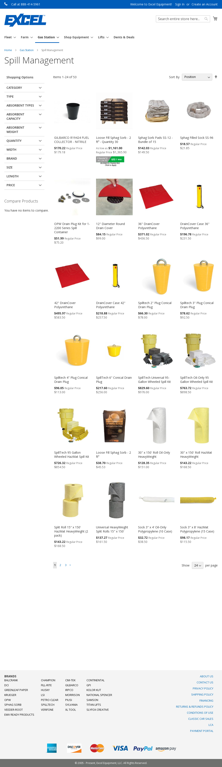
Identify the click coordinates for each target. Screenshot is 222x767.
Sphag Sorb (12, 705)
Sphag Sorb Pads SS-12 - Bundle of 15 (155, 140)
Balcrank (11, 680)
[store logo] (25, 20)
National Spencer (99, 695)
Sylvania (71, 705)
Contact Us (205, 682)
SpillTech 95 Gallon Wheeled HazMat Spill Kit (71, 454)
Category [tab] (14, 88)
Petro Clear (49, 700)
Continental (95, 680)
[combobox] (183, 18)
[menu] (111, 37)
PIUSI (68, 700)
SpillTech (47, 705)
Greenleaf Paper (16, 690)
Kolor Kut (94, 690)
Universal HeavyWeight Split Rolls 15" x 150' (112, 529)
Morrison (72, 695)
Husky (45, 690)
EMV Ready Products (19, 715)
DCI (6, 685)
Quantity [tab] (14, 141)
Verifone (47, 710)
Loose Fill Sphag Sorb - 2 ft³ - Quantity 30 (113, 140)
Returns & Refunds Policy (194, 707)
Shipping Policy (202, 694)
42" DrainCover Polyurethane (65, 305)
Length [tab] (13, 176)
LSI (43, 695)
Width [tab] (11, 149)
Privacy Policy (203, 688)
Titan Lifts (94, 705)
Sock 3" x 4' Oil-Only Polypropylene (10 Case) (155, 529)
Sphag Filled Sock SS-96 (196, 138)
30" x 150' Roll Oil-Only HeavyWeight (154, 454)
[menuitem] (9, 37)
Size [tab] (10, 167)
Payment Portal (201, 731)
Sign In (179, 4)
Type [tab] (10, 96)
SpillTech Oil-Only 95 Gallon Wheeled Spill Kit (196, 379)
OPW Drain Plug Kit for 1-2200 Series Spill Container (72, 228)
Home (8, 50)
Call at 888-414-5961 (25, 4)
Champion (48, 680)
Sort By (174, 77)
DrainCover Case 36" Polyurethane (194, 226)
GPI (89, 685)
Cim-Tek (70, 680)
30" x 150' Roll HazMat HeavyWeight (196, 454)
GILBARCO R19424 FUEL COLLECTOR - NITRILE (71, 140)
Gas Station (27, 50)
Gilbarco (71, 685)
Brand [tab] (12, 158)
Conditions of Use (200, 713)
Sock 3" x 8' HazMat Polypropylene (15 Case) (197, 529)
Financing (206, 700)
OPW (7, 700)
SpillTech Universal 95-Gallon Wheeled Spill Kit (154, 379)
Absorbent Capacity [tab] (15, 116)
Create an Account (205, 4)
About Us (206, 676)
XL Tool (70, 710)
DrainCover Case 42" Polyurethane (110, 305)
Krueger (10, 695)
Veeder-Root (13, 710)
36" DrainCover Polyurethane (149, 226)
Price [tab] (11, 185)
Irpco (69, 690)
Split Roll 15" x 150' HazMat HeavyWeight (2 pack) (71, 531)
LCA (211, 725)
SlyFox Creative (98, 710)
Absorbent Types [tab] (20, 105)
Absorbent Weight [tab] (15, 129)
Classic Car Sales (200, 719)
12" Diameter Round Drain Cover (110, 226)
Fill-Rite (46, 685)
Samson (92, 700)
